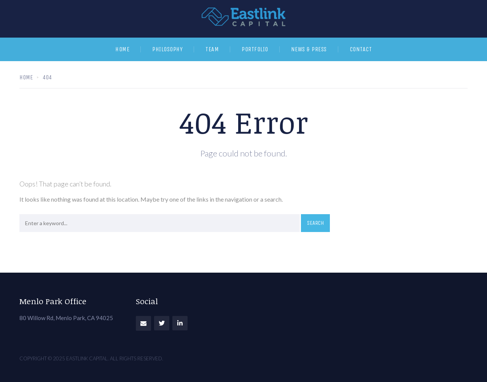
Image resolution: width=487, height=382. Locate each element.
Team (212, 49)
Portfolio (255, 49)
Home (122, 49)
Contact (361, 49)
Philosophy (167, 49)
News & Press (309, 49)
